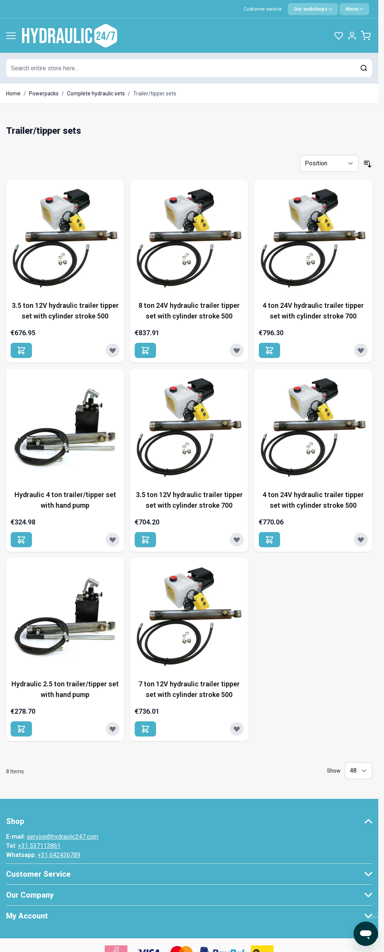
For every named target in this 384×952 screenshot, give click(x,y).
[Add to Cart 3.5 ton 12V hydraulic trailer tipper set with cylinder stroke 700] (145, 539)
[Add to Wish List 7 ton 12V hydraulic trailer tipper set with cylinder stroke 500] (237, 729)
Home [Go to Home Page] (13, 93)
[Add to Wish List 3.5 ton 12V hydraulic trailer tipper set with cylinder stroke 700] (237, 539)
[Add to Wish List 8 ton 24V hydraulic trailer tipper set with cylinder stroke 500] (237, 350)
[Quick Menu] (354, 9)
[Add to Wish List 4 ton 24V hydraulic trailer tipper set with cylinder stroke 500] (361, 539)
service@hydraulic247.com (62, 836)
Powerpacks (44, 93)
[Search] (363, 68)
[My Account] (352, 35)
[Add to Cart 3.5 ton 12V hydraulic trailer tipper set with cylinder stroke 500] (21, 350)
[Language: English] (313, 9)
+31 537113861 (39, 845)
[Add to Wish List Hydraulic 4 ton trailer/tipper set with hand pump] (113, 539)
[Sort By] (329, 163)
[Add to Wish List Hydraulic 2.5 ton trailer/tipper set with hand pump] (113, 729)
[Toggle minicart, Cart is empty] (365, 35)
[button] (189, 821)
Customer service (263, 9)
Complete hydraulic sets (96, 93)
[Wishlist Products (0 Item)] (339, 36)
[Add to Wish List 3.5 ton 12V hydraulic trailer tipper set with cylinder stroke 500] (113, 350)
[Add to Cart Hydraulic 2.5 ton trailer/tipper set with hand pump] (21, 729)
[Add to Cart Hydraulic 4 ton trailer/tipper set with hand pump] (21, 539)
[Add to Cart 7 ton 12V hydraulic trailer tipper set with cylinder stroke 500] (145, 729)
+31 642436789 (59, 855)
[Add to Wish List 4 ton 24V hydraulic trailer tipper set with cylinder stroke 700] (361, 350)
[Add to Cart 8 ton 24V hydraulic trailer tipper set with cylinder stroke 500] (145, 350)
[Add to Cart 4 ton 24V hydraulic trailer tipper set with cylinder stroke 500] (269, 539)
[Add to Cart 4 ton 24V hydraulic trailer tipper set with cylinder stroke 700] (269, 350)
